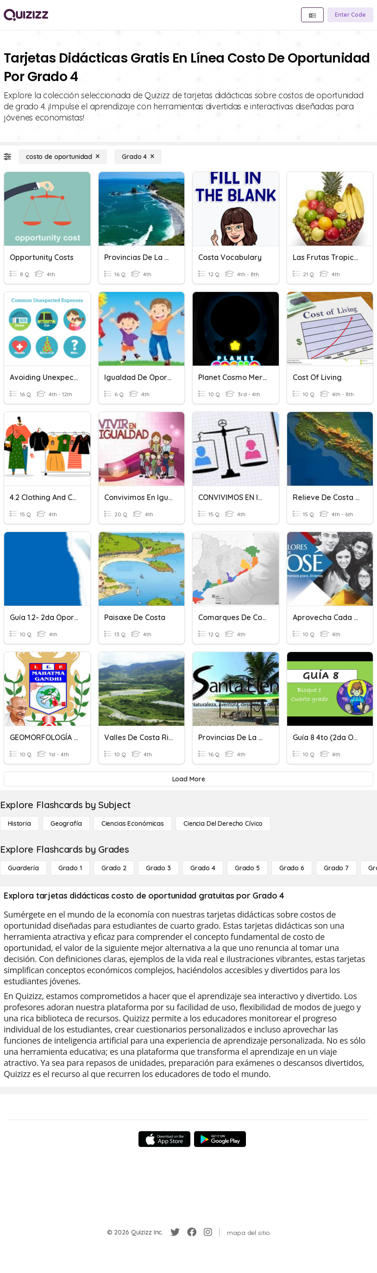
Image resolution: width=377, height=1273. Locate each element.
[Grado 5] (247, 868)
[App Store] (164, 1139)
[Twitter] (175, 1232)
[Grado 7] (336, 868)
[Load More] (188, 779)
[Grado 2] (114, 868)
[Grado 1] (70, 868)
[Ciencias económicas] (133, 823)
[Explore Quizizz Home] (26, 15)
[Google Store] (220, 1139)
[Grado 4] (138, 156)
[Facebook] (191, 1232)
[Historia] (19, 823)
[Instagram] (208, 1232)
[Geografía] (66, 823)
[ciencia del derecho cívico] (223, 823)
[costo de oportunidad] (63, 156)
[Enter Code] (350, 14)
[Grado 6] (291, 868)
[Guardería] (23, 868)
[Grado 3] (158, 868)
